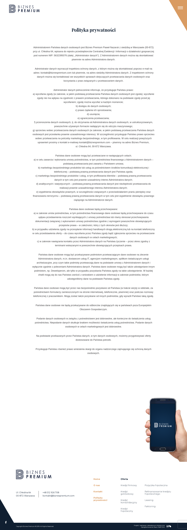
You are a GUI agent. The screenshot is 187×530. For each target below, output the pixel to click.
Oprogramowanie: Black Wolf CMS (153, 527)
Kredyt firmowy (129, 485)
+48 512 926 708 (51, 492)
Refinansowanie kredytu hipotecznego (158, 492)
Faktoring (150, 506)
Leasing (149, 500)
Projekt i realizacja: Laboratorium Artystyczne (149, 525)
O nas (97, 485)
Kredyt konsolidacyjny (129, 501)
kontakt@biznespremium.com (58, 496)
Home (97, 479)
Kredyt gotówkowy (127, 492)
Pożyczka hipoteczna (156, 485)
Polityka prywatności (100, 499)
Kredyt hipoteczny (127, 510)
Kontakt (98, 491)
